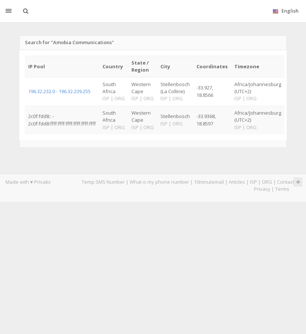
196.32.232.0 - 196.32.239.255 (59, 91)
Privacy (262, 189)
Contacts (287, 182)
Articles (237, 182)
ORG (267, 182)
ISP (253, 182)
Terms (282, 189)
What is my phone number (159, 182)
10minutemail (209, 182)
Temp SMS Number (103, 182)
